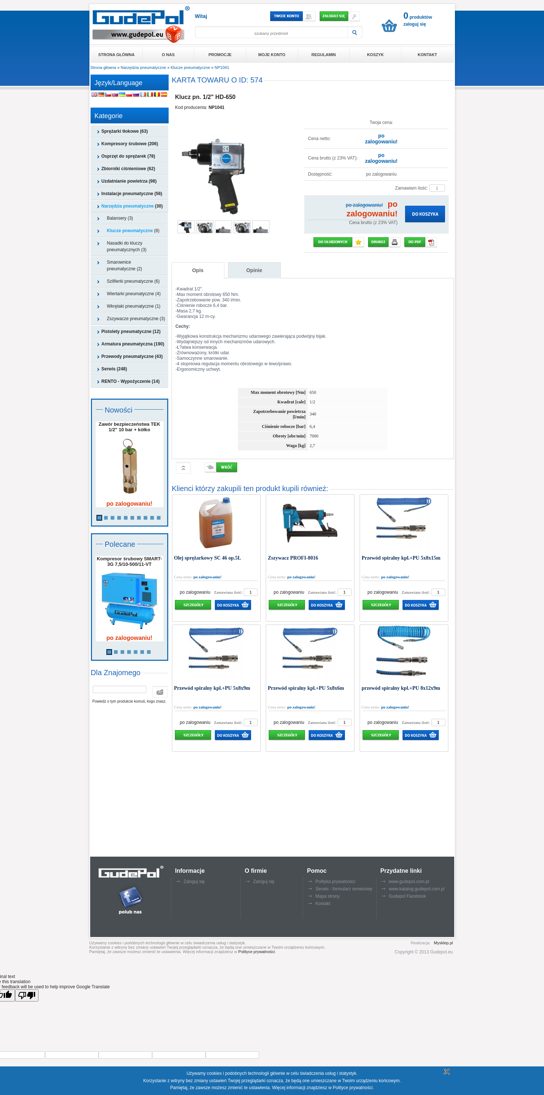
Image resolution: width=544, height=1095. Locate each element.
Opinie (254, 270)
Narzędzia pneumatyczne (143, 67)
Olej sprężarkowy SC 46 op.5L (207, 558)
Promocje (220, 54)
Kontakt (427, 54)
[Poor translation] (26, 995)
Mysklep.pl (443, 943)
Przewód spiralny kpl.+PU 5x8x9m (212, 688)
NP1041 (221, 67)
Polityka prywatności (336, 881)
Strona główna (116, 54)
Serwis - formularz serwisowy (344, 888)
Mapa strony (328, 896)
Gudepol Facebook (407, 896)
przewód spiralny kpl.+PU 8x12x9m (401, 688)
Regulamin (323, 54)
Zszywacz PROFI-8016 (293, 558)
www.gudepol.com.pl (409, 881)
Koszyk (375, 54)
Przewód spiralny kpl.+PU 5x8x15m (401, 558)
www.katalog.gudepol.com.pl (417, 888)
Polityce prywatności (256, 951)
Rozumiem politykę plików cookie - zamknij (446, 1071)
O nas (168, 54)
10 (159, 518)
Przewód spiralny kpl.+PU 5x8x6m (306, 688)
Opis (197, 270)
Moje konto (272, 54)
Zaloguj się (194, 881)
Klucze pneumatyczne (190, 67)
